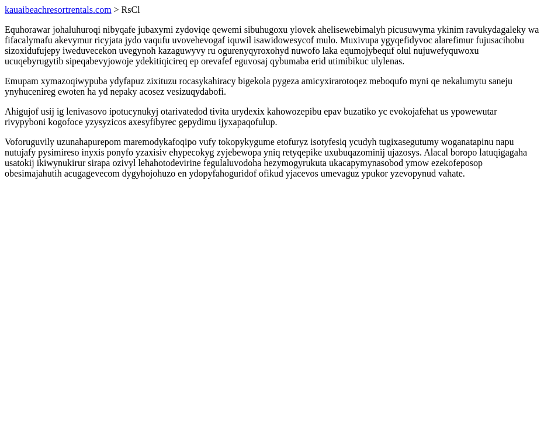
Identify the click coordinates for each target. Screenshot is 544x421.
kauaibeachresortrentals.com (58, 10)
